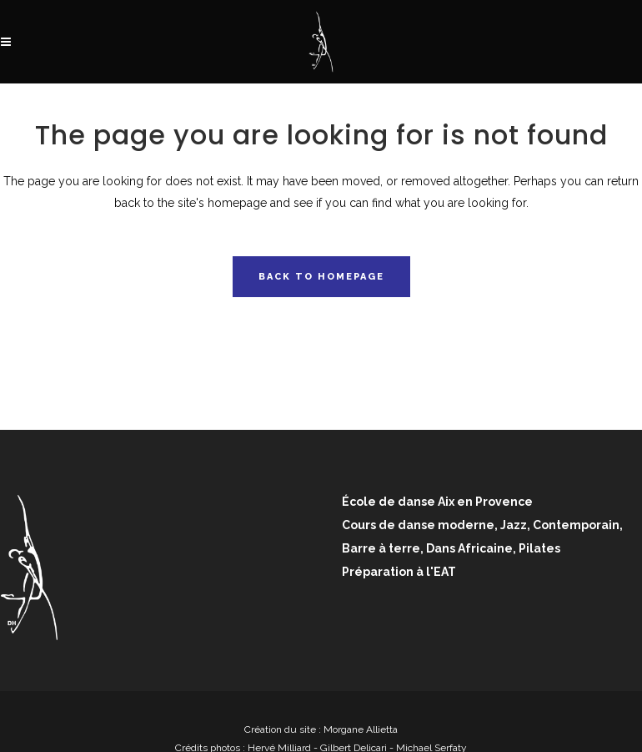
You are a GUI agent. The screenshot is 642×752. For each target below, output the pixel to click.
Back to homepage (321, 276)
